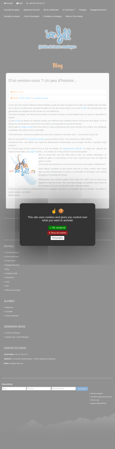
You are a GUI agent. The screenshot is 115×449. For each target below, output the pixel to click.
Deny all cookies (57, 233)
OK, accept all (57, 228)
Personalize (57, 238)
